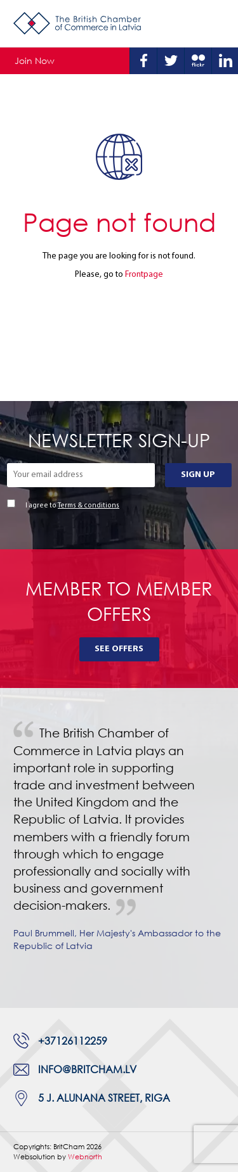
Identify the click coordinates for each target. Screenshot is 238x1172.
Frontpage (144, 275)
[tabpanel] (119, 848)
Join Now (35, 60)
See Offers (119, 649)
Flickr (198, 61)
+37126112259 (72, 1041)
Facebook (143, 61)
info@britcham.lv (87, 1069)
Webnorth (85, 1156)
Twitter (170, 61)
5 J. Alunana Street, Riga (104, 1098)
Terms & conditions (88, 505)
